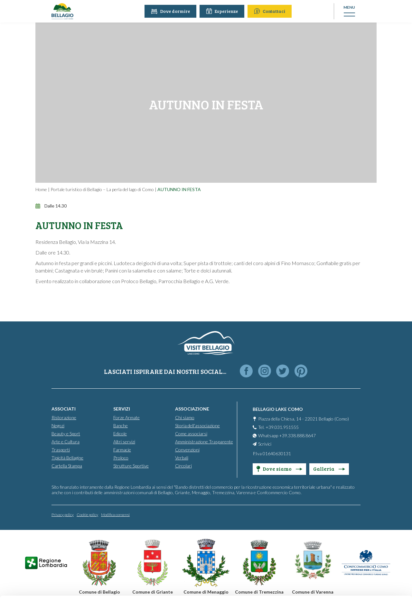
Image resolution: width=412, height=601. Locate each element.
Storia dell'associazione (197, 425)
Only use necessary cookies (358, 553)
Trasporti (61, 449)
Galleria (329, 468)
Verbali (181, 457)
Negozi (58, 425)
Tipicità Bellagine (67, 457)
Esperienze (223, 11)
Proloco (120, 457)
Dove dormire (171, 11)
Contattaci (270, 11)
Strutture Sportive (131, 465)
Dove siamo (279, 468)
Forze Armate (126, 417)
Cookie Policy (184, 571)
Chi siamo (184, 417)
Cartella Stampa (67, 465)
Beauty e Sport (66, 433)
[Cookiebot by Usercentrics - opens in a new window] (42, 588)
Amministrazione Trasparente (204, 441)
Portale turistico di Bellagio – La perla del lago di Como (102, 189)
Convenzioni (187, 449)
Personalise (358, 532)
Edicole (120, 433)
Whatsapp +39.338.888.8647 (287, 435)
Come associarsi (191, 433)
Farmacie (122, 449)
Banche (120, 425)
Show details (99, 588)
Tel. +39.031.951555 (278, 427)
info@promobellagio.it (111, 548)
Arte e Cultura (66, 441)
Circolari (183, 465)
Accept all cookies (358, 510)
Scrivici (264, 443)
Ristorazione (64, 417)
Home (41, 189)
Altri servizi (124, 441)
